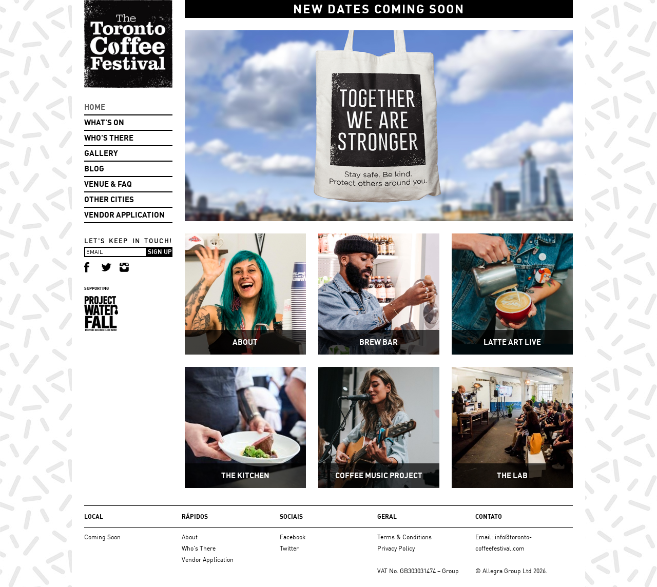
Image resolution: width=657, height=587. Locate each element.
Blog (94, 168)
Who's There (108, 138)
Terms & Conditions (404, 537)
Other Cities (109, 199)
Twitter (289, 548)
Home (94, 107)
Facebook (292, 537)
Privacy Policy (396, 548)
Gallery (101, 153)
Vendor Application (124, 215)
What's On (104, 122)
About (190, 537)
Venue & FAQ (108, 184)
